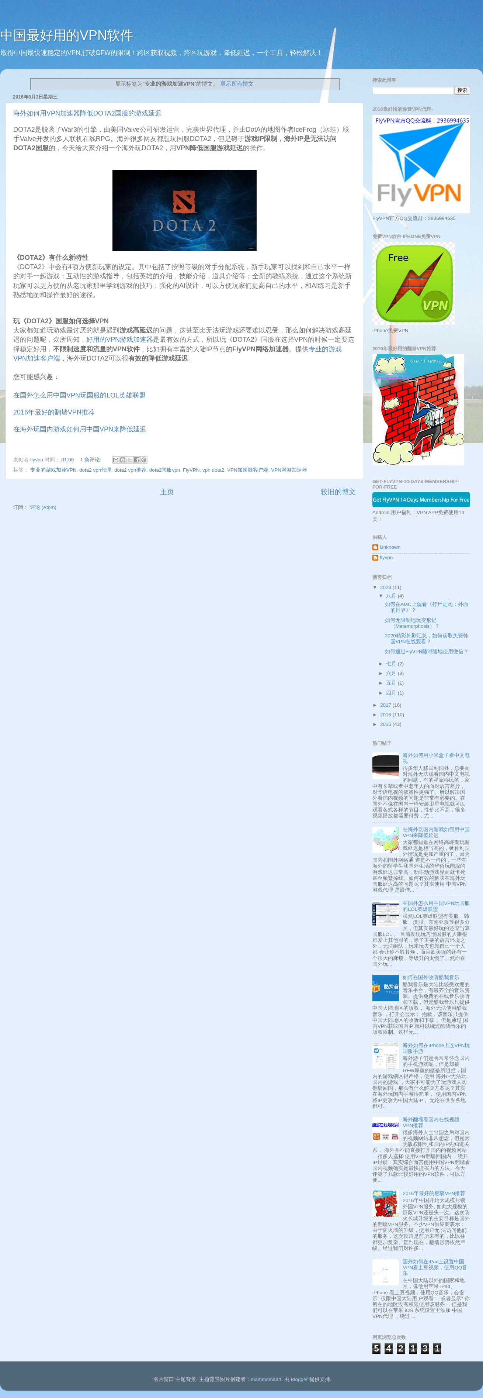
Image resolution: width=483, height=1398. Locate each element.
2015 (386, 724)
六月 (392, 673)
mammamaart (266, 1379)
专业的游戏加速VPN (53, 470)
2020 (386, 587)
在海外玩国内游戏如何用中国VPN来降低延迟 (79, 429)
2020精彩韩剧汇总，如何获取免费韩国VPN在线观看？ (426, 638)
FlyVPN (191, 470)
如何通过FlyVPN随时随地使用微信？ (427, 651)
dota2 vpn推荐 (130, 470)
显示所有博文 (237, 84)
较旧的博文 (338, 492)
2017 (386, 705)
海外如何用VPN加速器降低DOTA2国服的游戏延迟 (87, 113)
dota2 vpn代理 (95, 470)
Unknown (390, 547)
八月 (392, 596)
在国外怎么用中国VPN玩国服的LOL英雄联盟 (79, 395)
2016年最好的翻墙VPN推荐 (54, 412)
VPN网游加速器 (289, 470)
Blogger (299, 1379)
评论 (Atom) (43, 507)
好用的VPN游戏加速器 (119, 339)
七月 (392, 664)
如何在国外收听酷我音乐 (431, 977)
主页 (167, 492)
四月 (392, 693)
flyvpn (386, 557)
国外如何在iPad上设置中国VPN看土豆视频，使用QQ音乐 (435, 1267)
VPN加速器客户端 (247, 470)
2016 (386, 714)
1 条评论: (91, 459)
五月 (392, 683)
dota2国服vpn (164, 470)
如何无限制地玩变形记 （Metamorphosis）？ (412, 623)
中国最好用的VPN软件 (66, 35)
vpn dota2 (213, 470)
